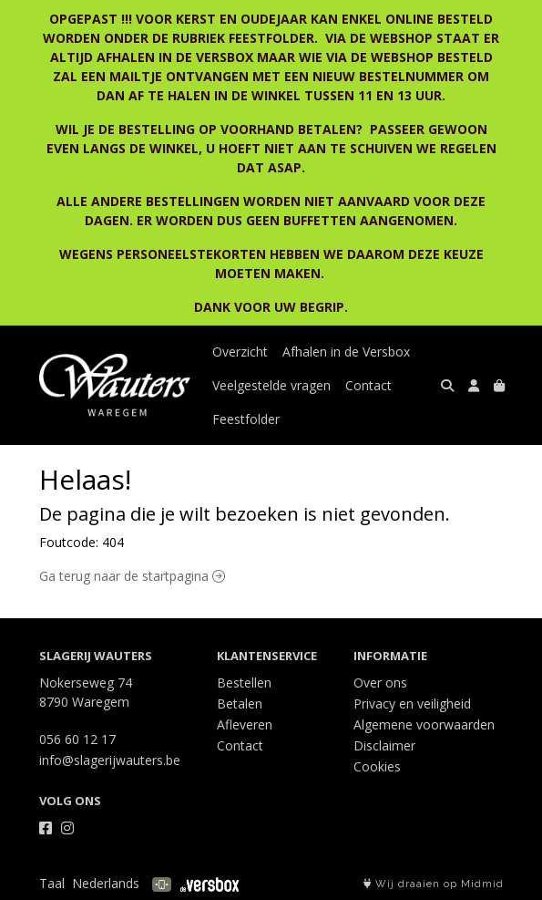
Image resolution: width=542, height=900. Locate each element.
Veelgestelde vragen (271, 385)
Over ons (380, 682)
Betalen (239, 703)
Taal (52, 883)
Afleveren (244, 724)
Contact (368, 385)
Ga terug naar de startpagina (132, 575)
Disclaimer (384, 745)
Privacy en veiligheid (412, 703)
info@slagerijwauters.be (109, 760)
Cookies (377, 766)
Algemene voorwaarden (424, 724)
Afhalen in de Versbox (346, 351)
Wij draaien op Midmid (433, 884)
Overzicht (240, 351)
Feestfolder (246, 419)
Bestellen (244, 682)
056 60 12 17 (77, 739)
